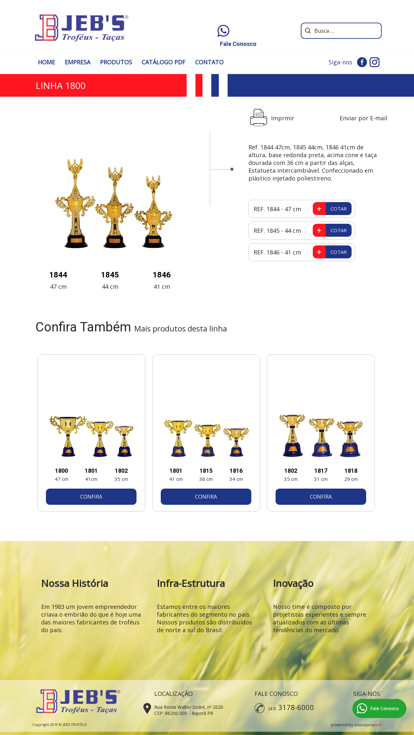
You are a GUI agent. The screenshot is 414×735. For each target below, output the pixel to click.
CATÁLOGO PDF (163, 62)
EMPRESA (77, 62)
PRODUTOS (116, 62)
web (378, 725)
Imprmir (282, 118)
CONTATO (209, 62)
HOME (46, 62)
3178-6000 (296, 707)
